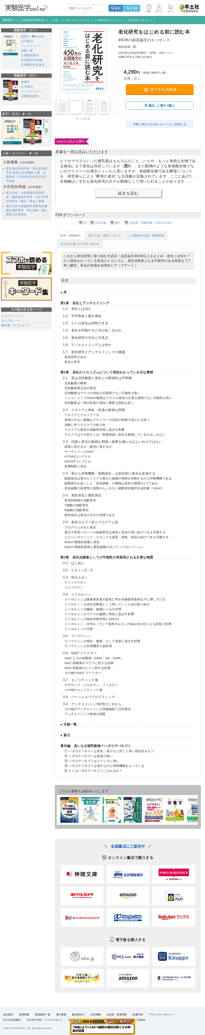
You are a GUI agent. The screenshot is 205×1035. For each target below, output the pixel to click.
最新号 (25, 36)
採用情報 (24, 1014)
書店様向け (78, 1014)
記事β (131, 8)
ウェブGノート (11, 320)
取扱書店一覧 (42, 1014)
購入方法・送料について (104, 235)
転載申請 (138, 1014)
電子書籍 (61, 1014)
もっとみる (83, 118)
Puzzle (38, 36)
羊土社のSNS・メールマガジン (45, 1019)
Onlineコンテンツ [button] (111, 20)
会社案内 (8, 1014)
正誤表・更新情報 (117, 1014)
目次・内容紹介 (70, 235)
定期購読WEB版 (31, 60)
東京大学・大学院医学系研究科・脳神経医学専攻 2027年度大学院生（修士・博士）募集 (27, 197)
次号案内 (27, 41)
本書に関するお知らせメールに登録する (159, 124)
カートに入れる (159, 89)
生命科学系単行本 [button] (34, 20)
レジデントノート (13, 316)
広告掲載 (96, 1014)
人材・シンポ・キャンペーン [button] (72, 20)
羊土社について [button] (140, 20)
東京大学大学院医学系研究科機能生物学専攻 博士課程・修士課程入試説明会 (26, 210)
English (141, 1019)
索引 (118, 222)
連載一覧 (27, 50)
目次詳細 (101, 222)
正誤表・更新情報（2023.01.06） (151, 222)
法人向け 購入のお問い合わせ (80, 243)
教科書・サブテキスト (16, 325)
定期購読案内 (30, 55)
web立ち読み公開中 (71, 141)
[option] (12, 131)
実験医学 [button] (9, 20)
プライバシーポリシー (161, 1014)
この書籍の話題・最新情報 (146, 235)
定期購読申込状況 (33, 64)
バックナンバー (31, 45)
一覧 (26, 114)
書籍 (116, 8)
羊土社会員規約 (12, 1019)
